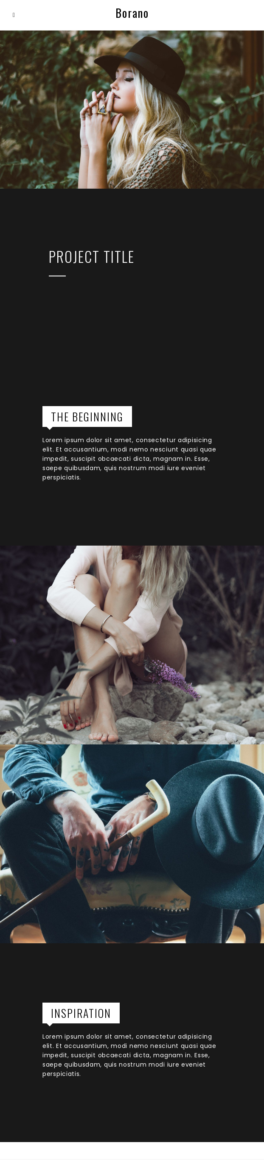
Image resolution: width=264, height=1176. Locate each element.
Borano (132, 13)
